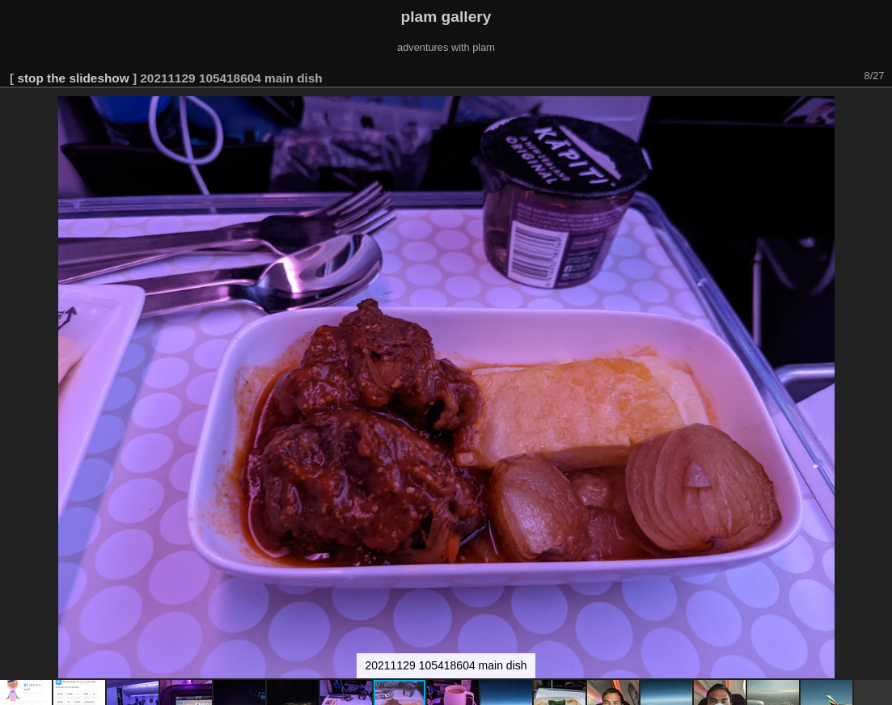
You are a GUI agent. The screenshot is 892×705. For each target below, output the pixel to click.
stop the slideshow (73, 78)
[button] (877, 111)
